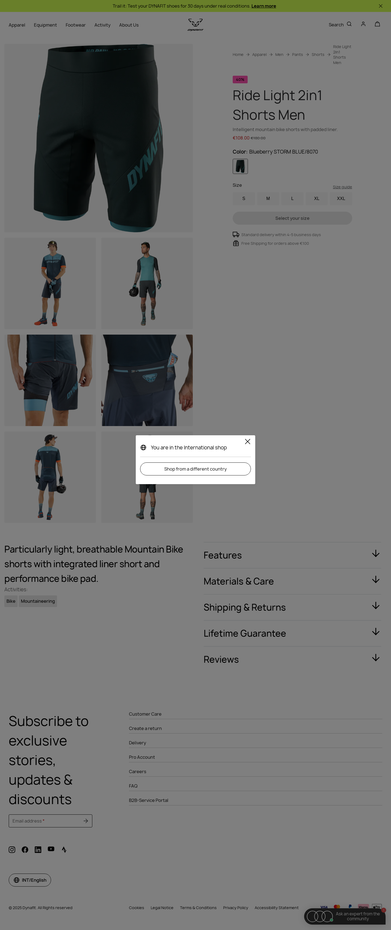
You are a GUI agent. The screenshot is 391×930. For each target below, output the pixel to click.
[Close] (248, 442)
